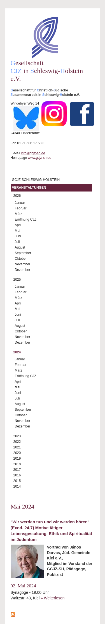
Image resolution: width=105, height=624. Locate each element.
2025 (17, 280)
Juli (17, 242)
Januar (20, 203)
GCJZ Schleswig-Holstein (36, 180)
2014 (17, 486)
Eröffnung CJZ (25, 219)
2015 (17, 481)
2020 (17, 453)
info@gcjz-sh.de (33, 153)
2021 (17, 447)
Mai (17, 231)
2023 (17, 436)
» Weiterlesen (52, 598)
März (18, 214)
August (20, 247)
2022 (17, 442)
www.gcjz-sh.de (39, 158)
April (18, 225)
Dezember (22, 270)
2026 (17, 196)
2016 (17, 475)
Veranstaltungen (29, 188)
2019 (17, 458)
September (23, 253)
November (22, 264)
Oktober (21, 259)
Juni (18, 236)
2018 (17, 464)
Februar (21, 208)
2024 (17, 352)
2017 (17, 470)
